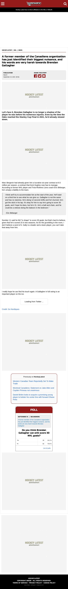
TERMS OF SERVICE (20, 583)
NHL (15, 50)
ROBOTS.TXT (40, 585)
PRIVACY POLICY (35, 583)
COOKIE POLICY (49, 583)
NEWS (20, 50)
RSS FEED (27, 585)
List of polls (47, 448)
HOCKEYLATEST (7, 50)
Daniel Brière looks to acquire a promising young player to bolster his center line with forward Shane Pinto (33, 397)
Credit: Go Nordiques (10, 309)
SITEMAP (33, 585)
